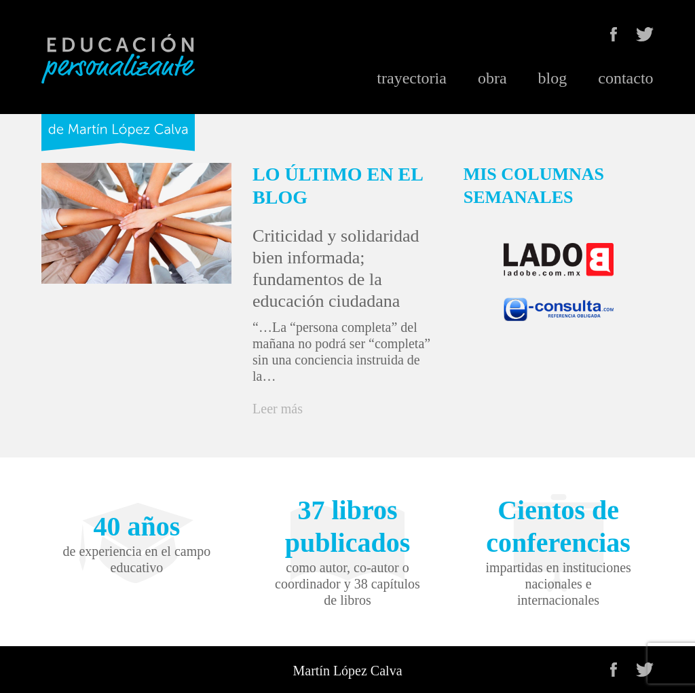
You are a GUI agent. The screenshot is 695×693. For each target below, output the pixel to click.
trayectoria (412, 78)
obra (492, 78)
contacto (625, 78)
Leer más (277, 408)
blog (552, 78)
